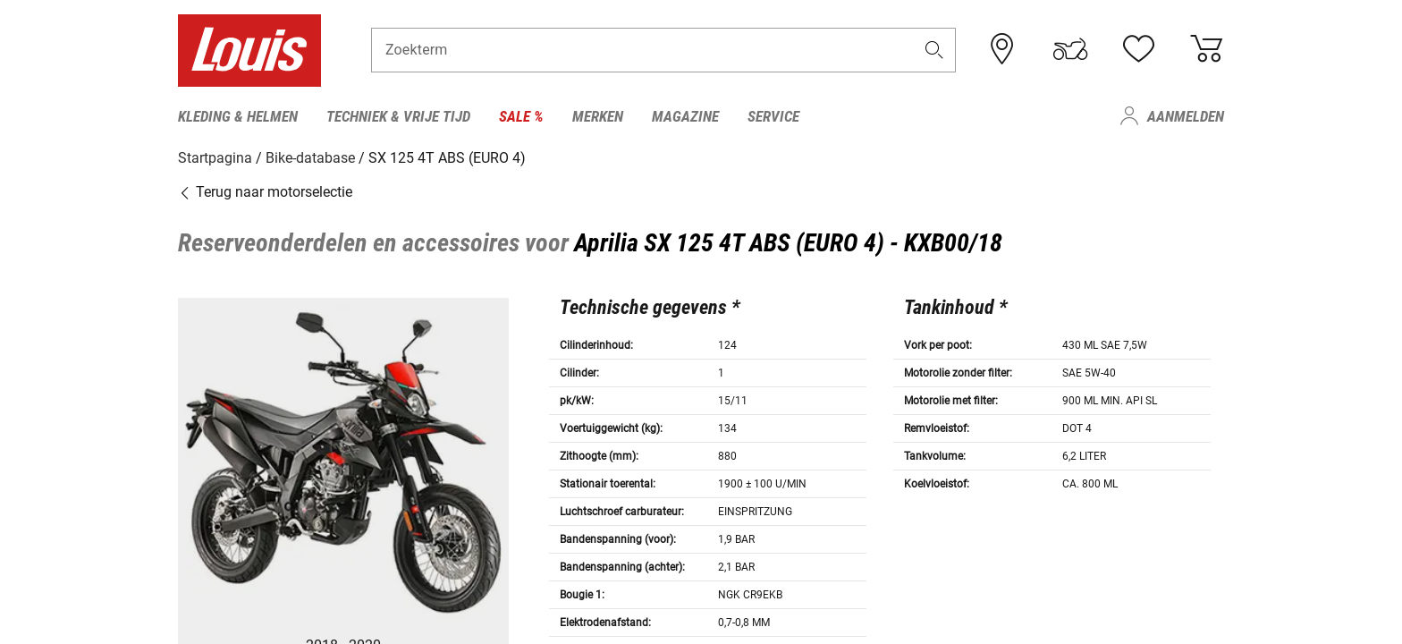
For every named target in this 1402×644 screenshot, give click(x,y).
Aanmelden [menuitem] (1185, 116)
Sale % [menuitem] (521, 116)
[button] (934, 50)
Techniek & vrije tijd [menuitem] (398, 116)
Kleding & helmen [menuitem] (238, 116)
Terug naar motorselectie (265, 191)
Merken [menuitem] (597, 116)
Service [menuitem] (773, 116)
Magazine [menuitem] (685, 116)
